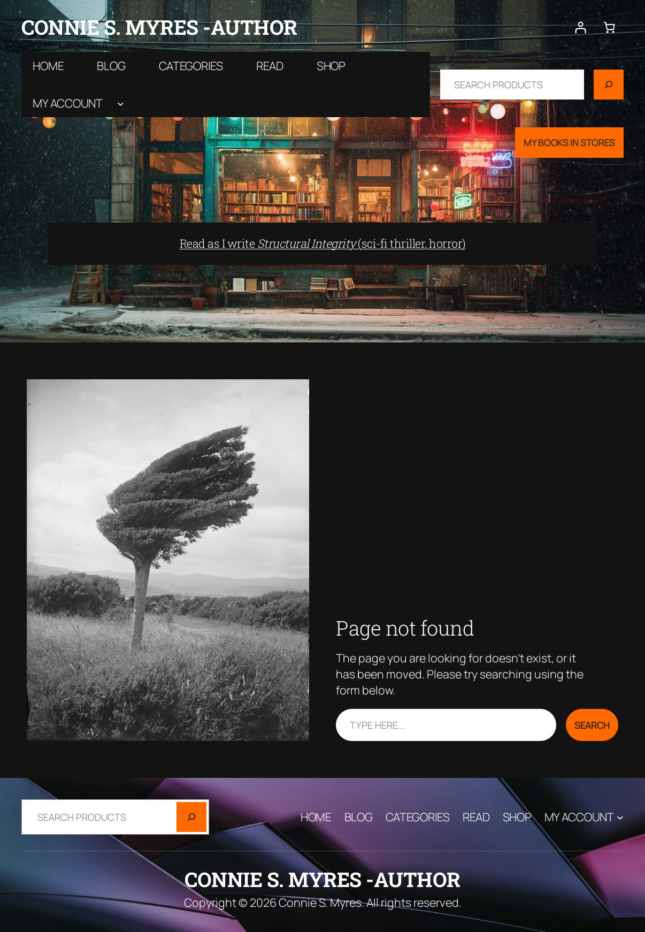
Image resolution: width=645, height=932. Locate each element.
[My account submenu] (120, 103)
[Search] (609, 85)
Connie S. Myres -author (159, 26)
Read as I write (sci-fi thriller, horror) (323, 243)
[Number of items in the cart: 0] (609, 27)
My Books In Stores (569, 142)
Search (592, 725)
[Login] (580, 27)
